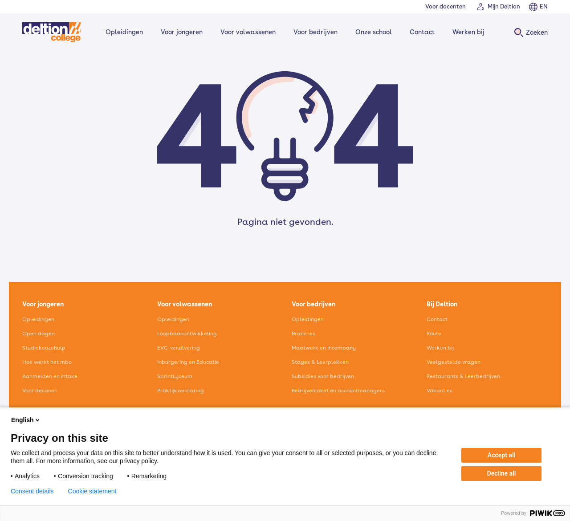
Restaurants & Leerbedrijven (463, 376)
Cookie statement (92, 491)
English (26, 419)
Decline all (501, 473)
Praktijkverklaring (180, 390)
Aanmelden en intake (49, 376)
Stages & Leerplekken (320, 362)
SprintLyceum (174, 376)
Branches (303, 333)
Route (434, 333)
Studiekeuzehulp (43, 348)
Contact (422, 32)
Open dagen (38, 333)
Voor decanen (39, 390)
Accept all (501, 455)
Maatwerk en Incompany (324, 348)
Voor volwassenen (248, 32)
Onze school (373, 32)
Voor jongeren (182, 32)
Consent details (32, 491)
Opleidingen (124, 32)
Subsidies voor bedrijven (323, 376)
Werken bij (468, 32)
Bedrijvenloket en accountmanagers (338, 390)
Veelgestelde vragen (453, 362)
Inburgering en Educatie (188, 362)
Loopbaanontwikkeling (187, 333)
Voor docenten (445, 6)
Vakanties (439, 390)
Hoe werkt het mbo (47, 362)
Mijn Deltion (504, 6)
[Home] (51, 32)
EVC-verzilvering (178, 348)
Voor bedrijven (315, 32)
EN (544, 6)
